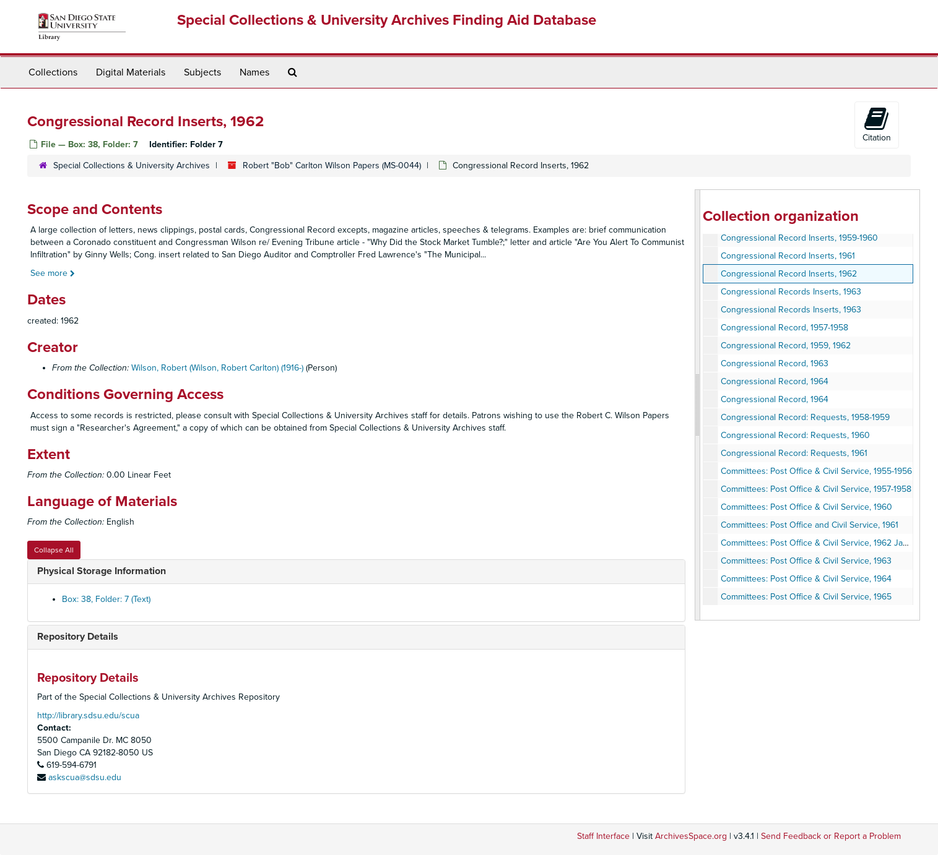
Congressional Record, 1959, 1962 (786, 345)
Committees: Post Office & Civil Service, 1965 (806, 596)
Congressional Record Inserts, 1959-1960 (799, 238)
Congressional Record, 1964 (774, 381)
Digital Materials (130, 72)
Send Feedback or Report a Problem (831, 836)
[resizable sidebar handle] (697, 405)
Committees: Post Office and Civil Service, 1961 (809, 525)
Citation (876, 124)
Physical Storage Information (101, 571)
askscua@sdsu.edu (84, 777)
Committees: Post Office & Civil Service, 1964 (806, 579)
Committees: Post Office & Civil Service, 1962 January (822, 543)
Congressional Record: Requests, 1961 (794, 453)
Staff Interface (603, 836)
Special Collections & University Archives (131, 165)
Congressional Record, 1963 (774, 363)
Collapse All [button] (54, 550)
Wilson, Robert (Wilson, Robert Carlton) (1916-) (217, 368)
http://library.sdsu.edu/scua (88, 715)
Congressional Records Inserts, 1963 (791, 291)
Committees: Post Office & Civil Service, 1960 (806, 507)
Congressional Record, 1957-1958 (784, 327)
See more (52, 273)
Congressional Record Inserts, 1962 (789, 274)
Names (254, 72)
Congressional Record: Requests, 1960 (795, 435)
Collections (52, 72)
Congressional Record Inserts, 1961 (788, 256)
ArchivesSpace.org (691, 836)
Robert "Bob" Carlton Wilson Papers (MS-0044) (332, 165)
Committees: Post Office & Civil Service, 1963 (806, 561)
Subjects (202, 72)
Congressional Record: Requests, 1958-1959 (805, 417)
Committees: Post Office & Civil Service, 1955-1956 (816, 471)
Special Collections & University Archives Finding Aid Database (386, 20)
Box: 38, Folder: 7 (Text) (106, 599)
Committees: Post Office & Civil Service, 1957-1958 (816, 489)
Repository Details (77, 636)
